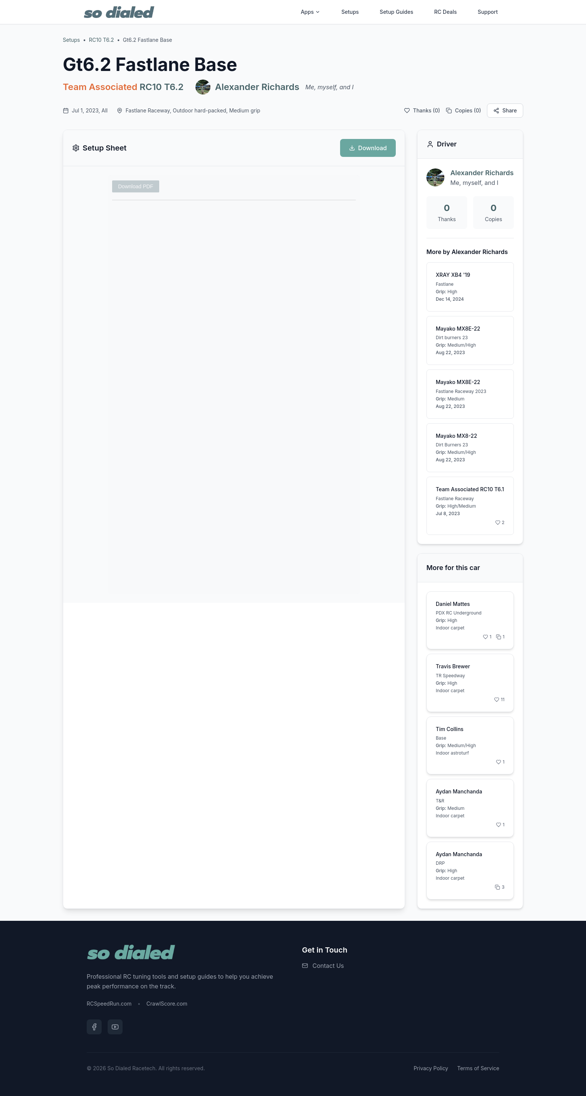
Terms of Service (478, 1068)
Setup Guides (396, 12)
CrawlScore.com (166, 1003)
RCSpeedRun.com (109, 1003)
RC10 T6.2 (101, 40)
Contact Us (328, 965)
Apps (311, 12)
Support (488, 12)
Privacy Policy (431, 1068)
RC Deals (445, 12)
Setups (350, 12)
